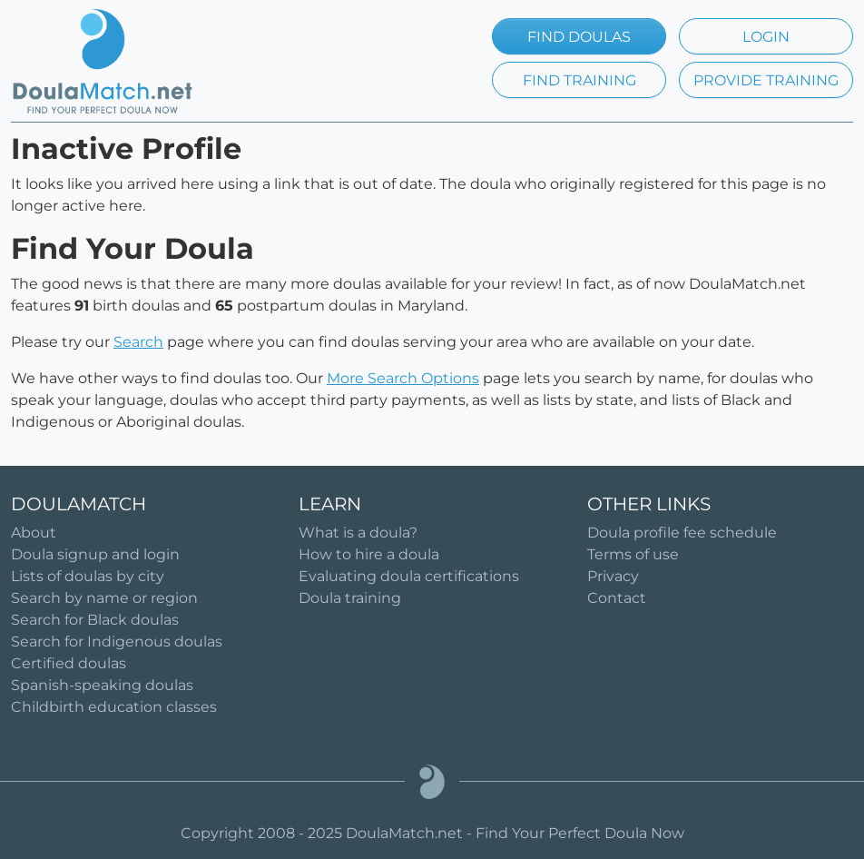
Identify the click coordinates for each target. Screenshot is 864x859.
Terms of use (633, 554)
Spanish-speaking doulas (102, 685)
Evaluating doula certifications (409, 576)
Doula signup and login (95, 554)
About (33, 532)
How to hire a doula (369, 554)
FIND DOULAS (579, 36)
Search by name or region (104, 598)
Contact (616, 598)
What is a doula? (358, 532)
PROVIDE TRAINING (766, 80)
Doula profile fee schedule (682, 532)
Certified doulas (68, 663)
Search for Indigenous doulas (116, 641)
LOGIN (766, 36)
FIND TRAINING (579, 80)
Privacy (613, 576)
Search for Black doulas (95, 619)
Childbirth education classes (114, 707)
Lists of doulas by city (87, 576)
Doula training (350, 598)
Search (138, 342)
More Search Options (403, 378)
